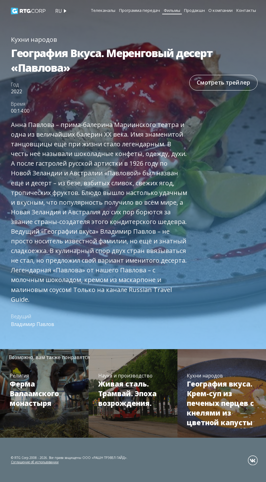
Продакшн (194, 10)
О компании (220, 10)
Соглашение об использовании (35, 462)
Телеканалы (103, 10)
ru (58, 10)
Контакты (246, 10)
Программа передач (139, 10)
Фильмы (172, 10)
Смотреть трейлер (223, 82)
